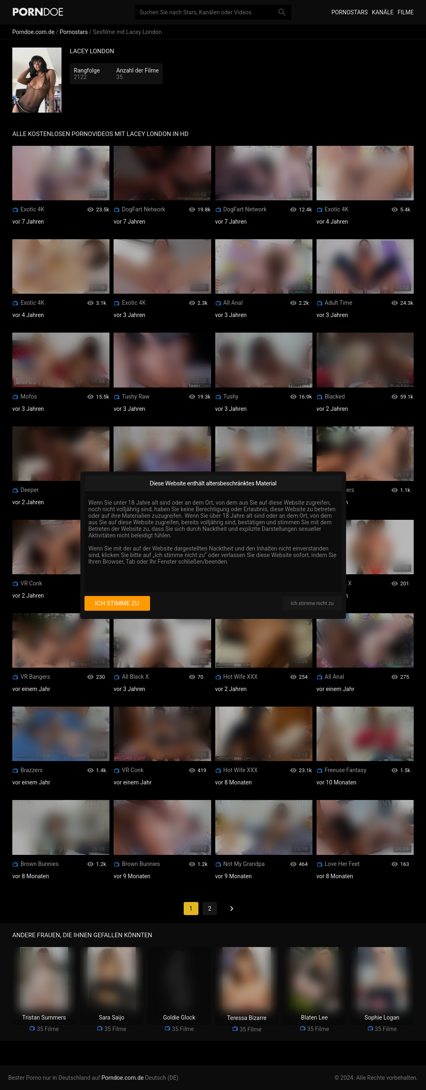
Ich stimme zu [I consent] (117, 603)
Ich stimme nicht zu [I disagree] (312, 603)
